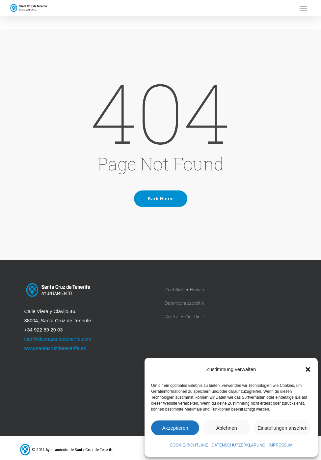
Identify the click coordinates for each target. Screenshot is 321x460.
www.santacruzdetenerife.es (55, 348)
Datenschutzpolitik (184, 303)
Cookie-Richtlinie (189, 445)
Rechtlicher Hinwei (184, 290)
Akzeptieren (175, 428)
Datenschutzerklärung (238, 445)
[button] (308, 369)
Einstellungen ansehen (282, 428)
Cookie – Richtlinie (184, 317)
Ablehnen (226, 428)
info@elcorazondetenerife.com (58, 339)
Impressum (281, 445)
